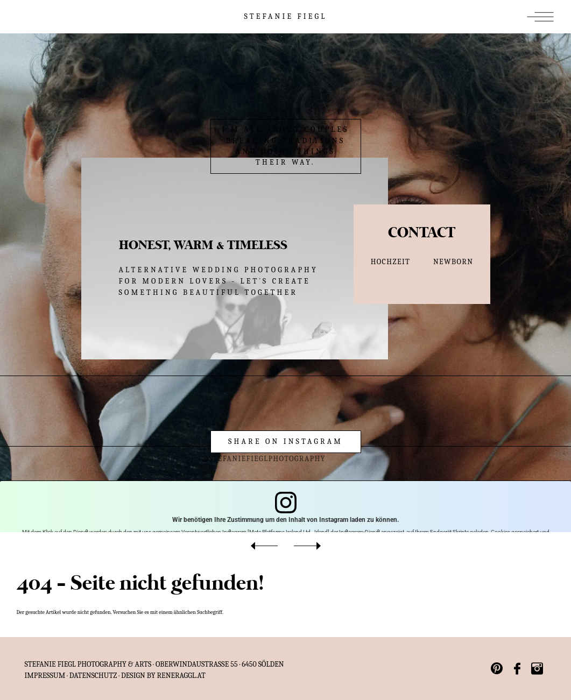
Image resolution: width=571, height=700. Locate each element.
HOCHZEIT (391, 261)
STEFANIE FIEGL (285, 16)
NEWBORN (453, 261)
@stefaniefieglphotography (249, 458)
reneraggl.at (181, 675)
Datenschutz (93, 675)
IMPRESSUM (45, 675)
